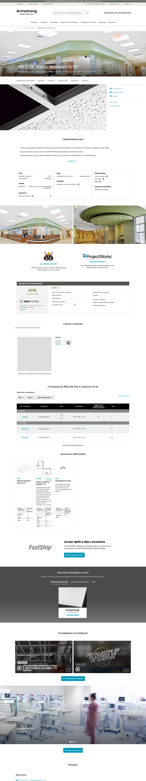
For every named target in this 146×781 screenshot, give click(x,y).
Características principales (26, 81)
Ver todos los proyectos (73, 750)
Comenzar (23, 309)
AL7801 (38, 479)
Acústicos (44, 22)
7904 (18, 479)
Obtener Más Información (74, 555)
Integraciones (63, 81)
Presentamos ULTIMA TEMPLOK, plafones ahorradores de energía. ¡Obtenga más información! (73, 1)
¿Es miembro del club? (48, 264)
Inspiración (102, 22)
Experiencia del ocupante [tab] (101, 292)
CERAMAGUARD (72, 615)
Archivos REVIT (115, 106)
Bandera (41, 81)
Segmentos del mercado (69, 22)
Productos (34, 22)
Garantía (115, 96)
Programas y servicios (88, 22)
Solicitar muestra (123, 396)
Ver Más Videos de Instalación (73, 679)
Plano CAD (113, 102)
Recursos (112, 22)
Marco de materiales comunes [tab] (61, 292)
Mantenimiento (118, 92)
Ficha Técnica (117, 89)
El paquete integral (97, 264)
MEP (93, 582)
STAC (57, 479)
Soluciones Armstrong (59, 582)
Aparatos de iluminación (80, 582)
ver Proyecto (22, 737)
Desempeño (54, 22)
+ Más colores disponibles (48, 479)
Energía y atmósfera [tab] (99, 299)
